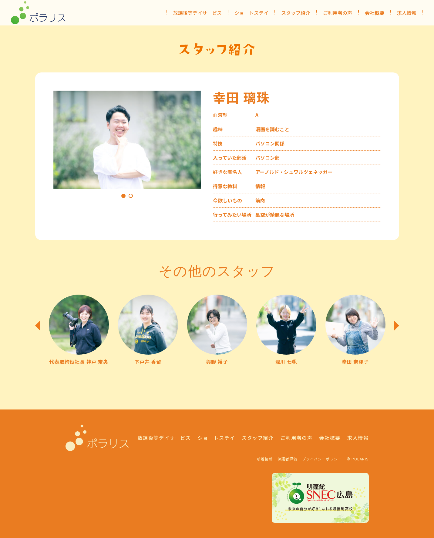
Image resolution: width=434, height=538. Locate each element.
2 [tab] (131, 196)
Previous (37, 325)
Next (396, 325)
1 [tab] (123, 196)
